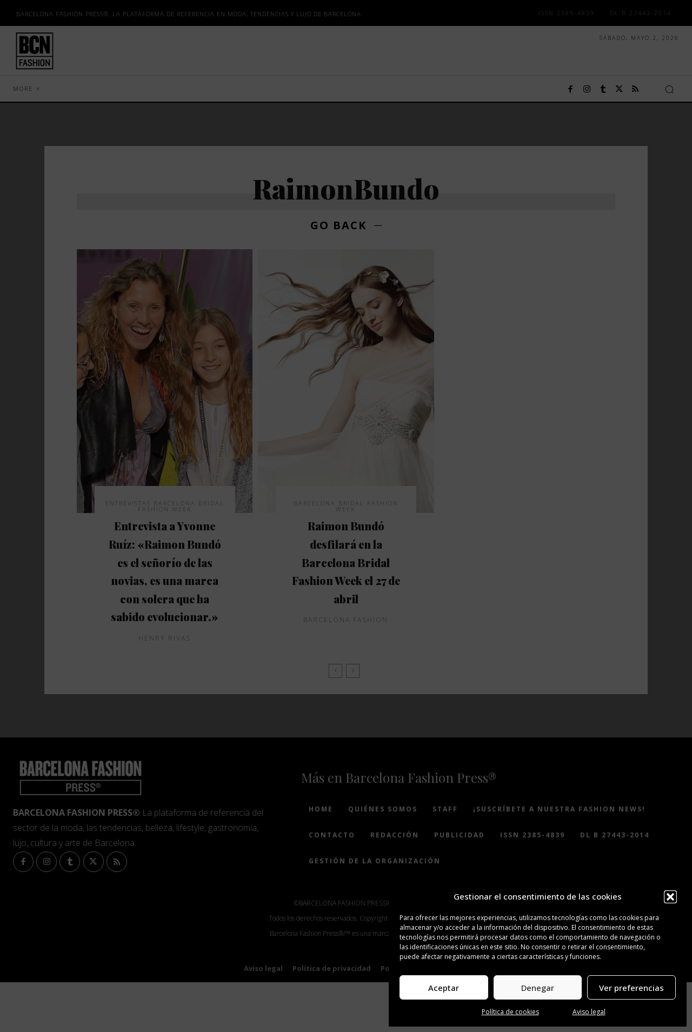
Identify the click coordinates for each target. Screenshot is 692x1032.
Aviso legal (589, 1011)
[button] (670, 896)
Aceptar (443, 987)
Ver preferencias (631, 987)
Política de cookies (510, 1011)
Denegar (537, 987)
